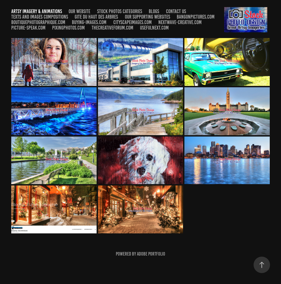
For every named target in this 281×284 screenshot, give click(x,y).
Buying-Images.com (89, 22)
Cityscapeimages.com (132, 22)
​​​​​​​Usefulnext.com (154, 28)
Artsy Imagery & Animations (36, 11)
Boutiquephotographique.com (38, 22)
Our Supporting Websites (147, 17)
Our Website (79, 11)
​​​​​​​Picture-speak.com (28, 28)
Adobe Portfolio (151, 254)
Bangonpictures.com (196, 17)
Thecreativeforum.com (112, 28)
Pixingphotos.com (68, 28)
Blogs (154, 11)
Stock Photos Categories (119, 11)
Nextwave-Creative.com (180, 22)
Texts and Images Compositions (39, 17)
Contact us (176, 11)
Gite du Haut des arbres (96, 17)
